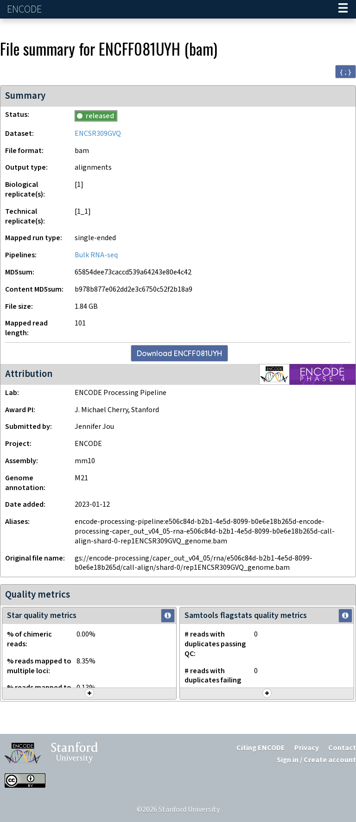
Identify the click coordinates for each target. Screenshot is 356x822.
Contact (342, 748)
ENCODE (25, 9)
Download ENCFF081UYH (179, 353)
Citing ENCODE (260, 748)
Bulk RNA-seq (96, 255)
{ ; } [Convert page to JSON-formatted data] (345, 72)
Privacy (306, 748)
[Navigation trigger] (343, 9)
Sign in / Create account (316, 760)
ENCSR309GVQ (98, 134)
